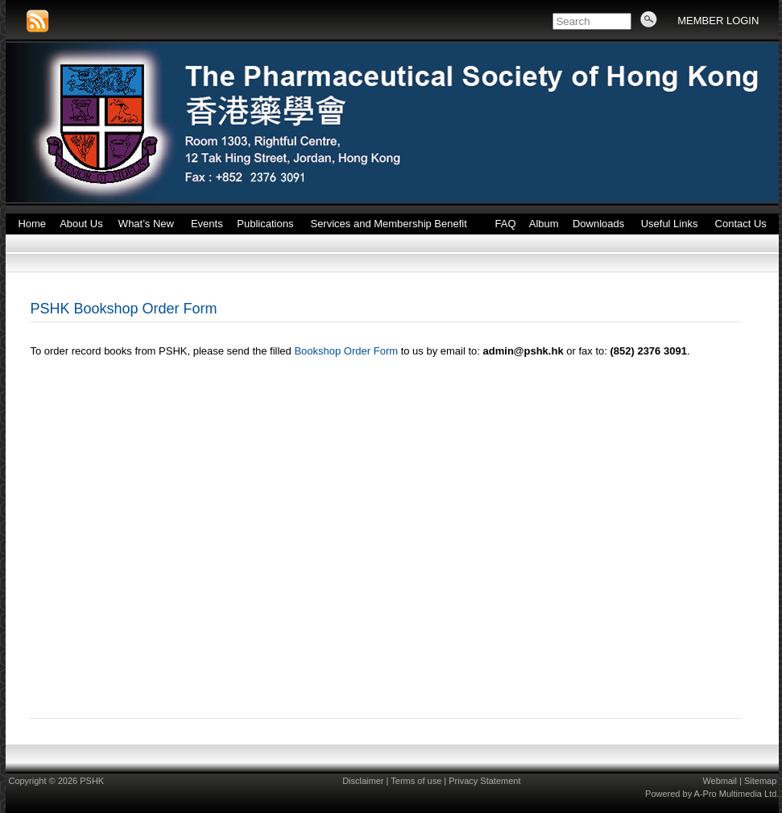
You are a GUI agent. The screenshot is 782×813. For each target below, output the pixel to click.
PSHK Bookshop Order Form (123, 309)
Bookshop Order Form (346, 351)
